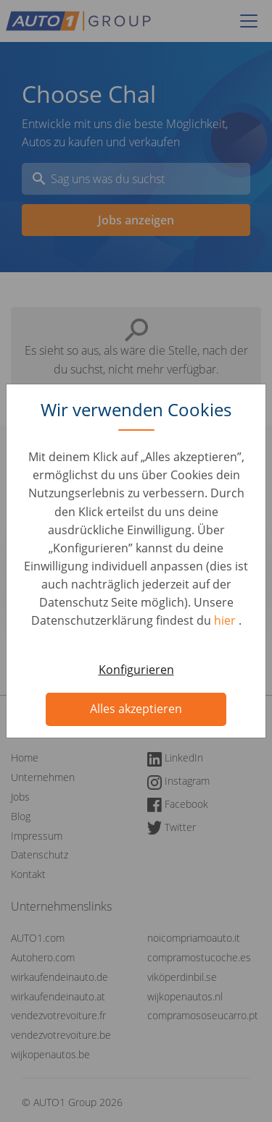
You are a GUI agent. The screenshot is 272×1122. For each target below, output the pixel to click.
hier (226, 620)
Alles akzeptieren (136, 709)
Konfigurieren (136, 670)
